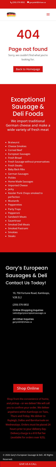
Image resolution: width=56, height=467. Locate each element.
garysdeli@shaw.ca (22, 321)
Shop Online (28, 388)
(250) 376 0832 (18, 2)
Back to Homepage (28, 69)
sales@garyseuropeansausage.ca (29, 313)
